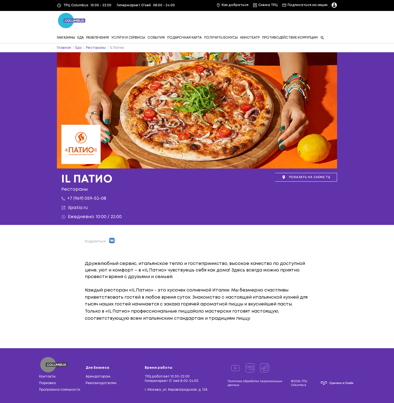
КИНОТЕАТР (250, 37)
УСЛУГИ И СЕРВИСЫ (128, 37)
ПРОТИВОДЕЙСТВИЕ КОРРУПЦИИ (290, 37)
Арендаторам (98, 376)
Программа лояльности (59, 389)
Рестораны (96, 47)
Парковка (47, 383)
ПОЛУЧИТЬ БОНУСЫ (221, 37)
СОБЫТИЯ (156, 37)
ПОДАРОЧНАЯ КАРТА (184, 37)
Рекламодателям (101, 383)
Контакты (47, 376)
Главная (64, 47)
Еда (78, 47)
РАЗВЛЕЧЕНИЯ (97, 37)
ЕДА (80, 37)
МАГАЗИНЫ (66, 37)
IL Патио (117, 47)
